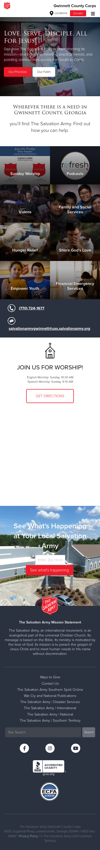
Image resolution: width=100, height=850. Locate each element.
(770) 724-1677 (31, 308)
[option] (50, 53)
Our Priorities (17, 72)
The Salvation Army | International (50, 708)
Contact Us (50, 683)
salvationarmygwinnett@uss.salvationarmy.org (49, 328)
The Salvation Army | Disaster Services (50, 702)
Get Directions (50, 396)
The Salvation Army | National (50, 714)
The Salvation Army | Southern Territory (50, 720)
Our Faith (44, 72)
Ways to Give (50, 677)
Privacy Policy (28, 836)
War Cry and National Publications (50, 696)
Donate (78, 13)
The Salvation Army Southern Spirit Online (50, 690)
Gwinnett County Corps (75, 5)
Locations (58, 13)
